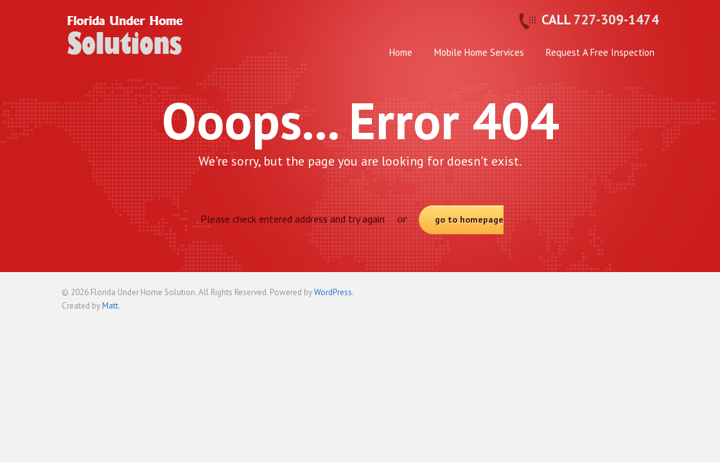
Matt (110, 305)
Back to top (649, 297)
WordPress (333, 292)
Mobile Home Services (479, 52)
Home (400, 52)
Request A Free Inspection (600, 52)
